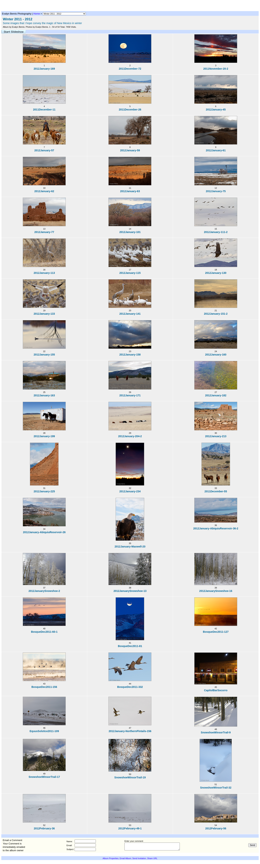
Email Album (125, 858)
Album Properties (110, 858)
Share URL (152, 858)
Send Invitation (139, 858)
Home (36, 13)
